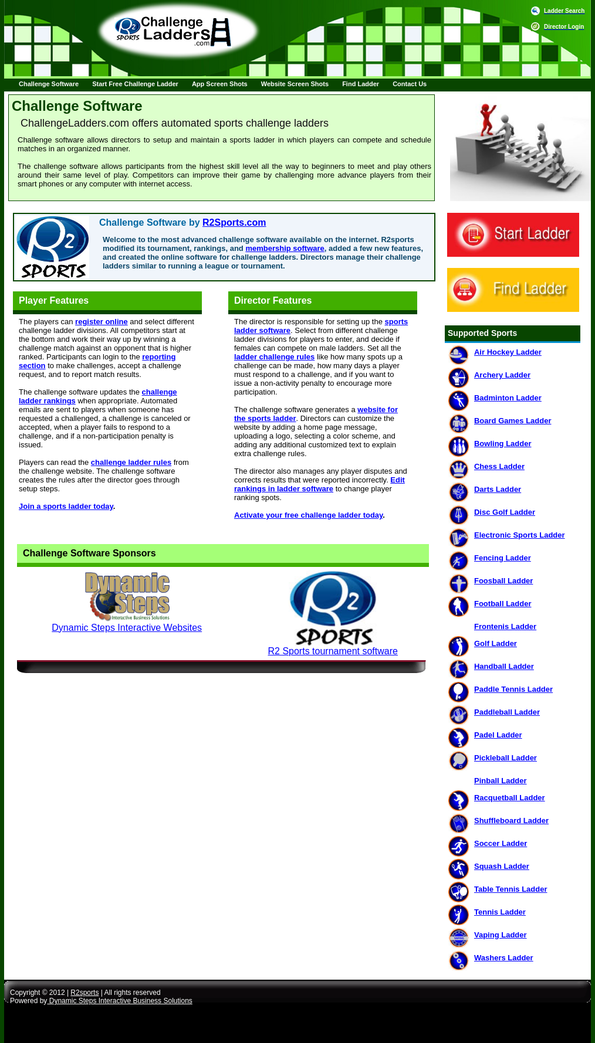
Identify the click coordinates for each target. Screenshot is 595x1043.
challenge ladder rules (131, 462)
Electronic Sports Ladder (519, 535)
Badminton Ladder (508, 397)
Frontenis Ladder (505, 626)
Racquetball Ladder (509, 797)
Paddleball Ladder (507, 712)
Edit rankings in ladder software (319, 484)
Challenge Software (49, 83)
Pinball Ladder (500, 780)
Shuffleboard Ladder (511, 820)
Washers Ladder (503, 957)
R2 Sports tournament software (333, 651)
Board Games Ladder (513, 420)
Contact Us (410, 83)
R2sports (84, 992)
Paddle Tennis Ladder (513, 689)
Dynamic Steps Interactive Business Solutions (119, 1001)
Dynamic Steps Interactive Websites (127, 628)
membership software (284, 248)
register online (101, 321)
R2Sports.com (234, 222)
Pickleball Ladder (505, 757)
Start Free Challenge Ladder (135, 83)
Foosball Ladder (503, 580)
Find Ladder (360, 83)
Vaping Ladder (500, 934)
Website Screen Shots (295, 83)
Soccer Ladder (500, 843)
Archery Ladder (502, 375)
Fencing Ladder (502, 557)
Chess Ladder (499, 466)
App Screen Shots (220, 83)
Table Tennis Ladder (510, 889)
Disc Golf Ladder (504, 512)
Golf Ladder (495, 643)
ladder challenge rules (274, 356)
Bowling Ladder (503, 443)
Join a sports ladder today (66, 506)
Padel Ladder (498, 735)
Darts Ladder (497, 489)
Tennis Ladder (500, 912)
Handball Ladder (504, 666)
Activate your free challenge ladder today (308, 515)
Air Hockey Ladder (508, 352)
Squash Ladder (501, 866)
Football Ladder (503, 603)
